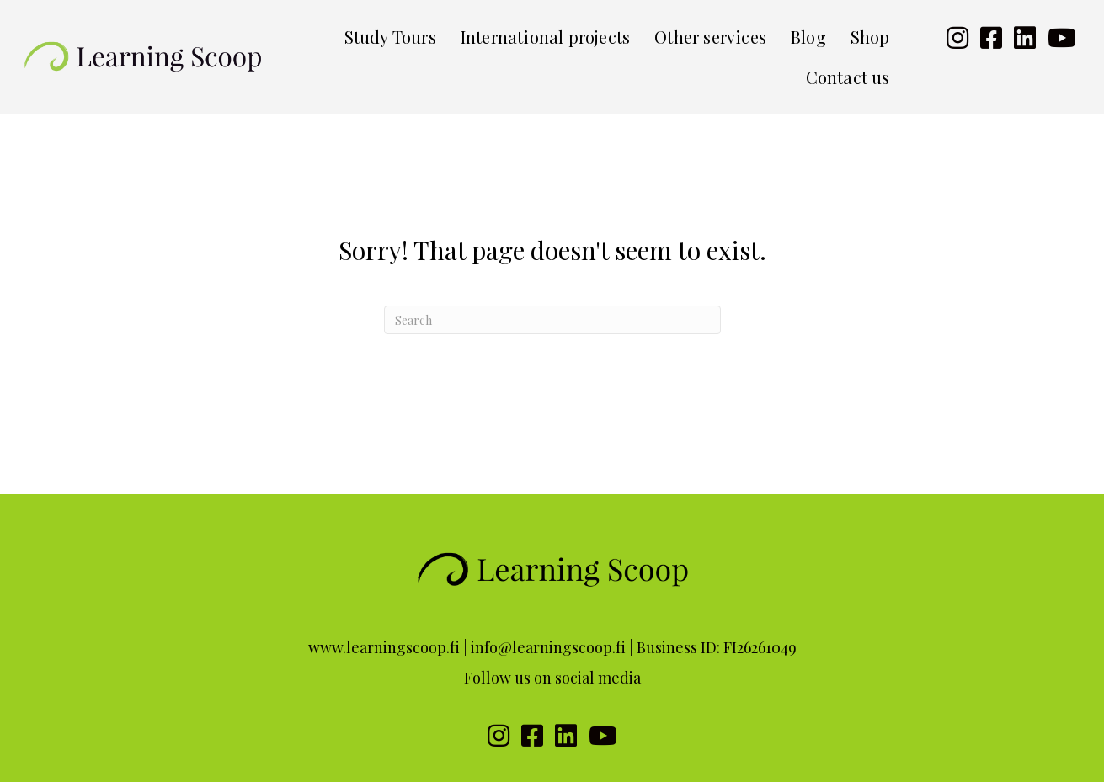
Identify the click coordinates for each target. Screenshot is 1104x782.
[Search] (552, 320)
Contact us (848, 77)
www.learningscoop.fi (384, 647)
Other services (710, 36)
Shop (870, 36)
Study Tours (390, 36)
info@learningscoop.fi (548, 647)
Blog (808, 36)
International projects (545, 36)
